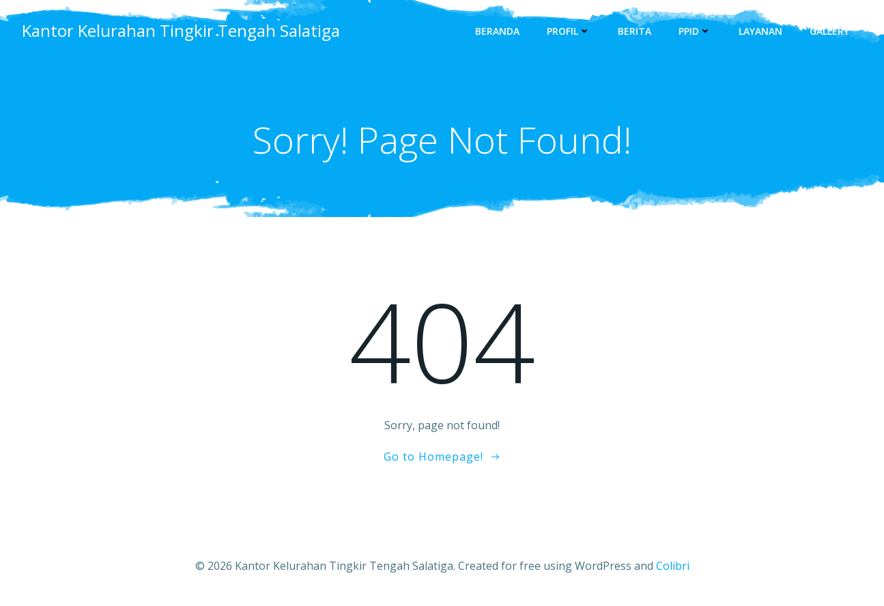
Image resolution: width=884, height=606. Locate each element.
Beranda (497, 31)
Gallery (829, 31)
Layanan (760, 31)
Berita (634, 31)
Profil (568, 31)
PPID (695, 31)
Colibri (672, 565)
